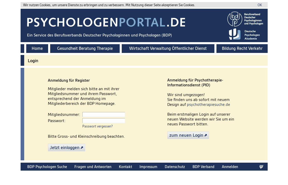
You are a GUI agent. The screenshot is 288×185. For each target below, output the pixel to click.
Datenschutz (175, 166)
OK (260, 5)
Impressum (148, 166)
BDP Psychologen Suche (47, 166)
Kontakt (125, 166)
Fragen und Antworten (92, 166)
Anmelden (230, 166)
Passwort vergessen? (97, 126)
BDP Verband (203, 166)
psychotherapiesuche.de (208, 104)
